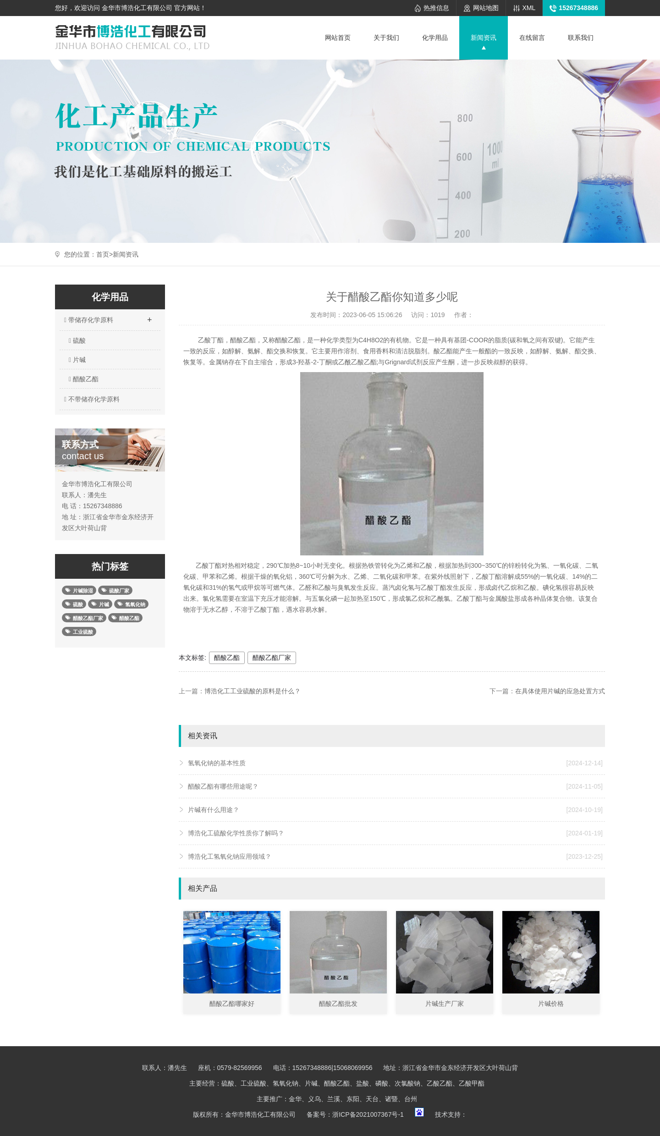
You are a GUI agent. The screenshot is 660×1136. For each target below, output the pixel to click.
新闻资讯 (483, 37)
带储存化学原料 (108, 317)
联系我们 (581, 37)
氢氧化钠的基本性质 (395, 763)
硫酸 (77, 340)
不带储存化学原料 (91, 399)
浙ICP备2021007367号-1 (368, 1114)
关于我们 (386, 37)
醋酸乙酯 (84, 379)
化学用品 (435, 37)
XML (529, 7)
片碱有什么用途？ (395, 809)
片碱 (77, 359)
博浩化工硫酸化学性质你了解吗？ (395, 833)
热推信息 (436, 7)
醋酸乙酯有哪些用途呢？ (395, 786)
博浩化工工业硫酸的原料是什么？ (252, 691)
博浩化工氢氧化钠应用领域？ (395, 856)
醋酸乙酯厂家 (272, 657)
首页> (104, 254)
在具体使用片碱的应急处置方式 (560, 691)
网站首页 (338, 37)
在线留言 (532, 37)
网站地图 (486, 7)
